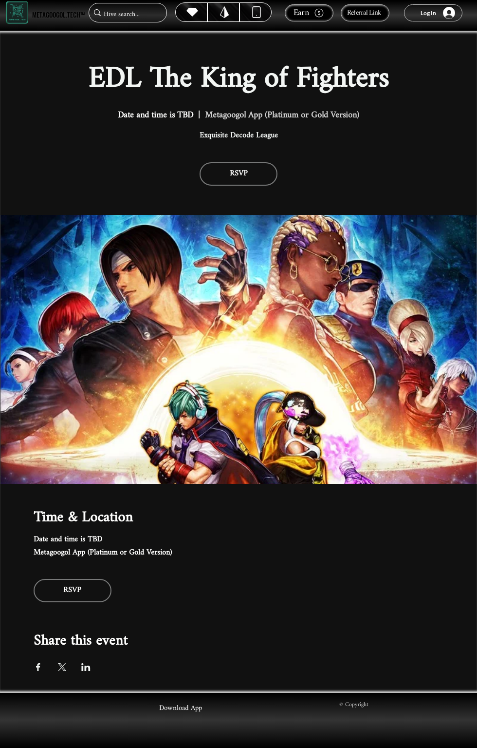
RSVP (239, 174)
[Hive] (191, 12)
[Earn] (309, 12)
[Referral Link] (365, 12)
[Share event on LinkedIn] (86, 667)
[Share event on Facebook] (38, 667)
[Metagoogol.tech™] (17, 12)
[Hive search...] (125, 14)
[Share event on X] (62, 667)
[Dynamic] (255, 12)
